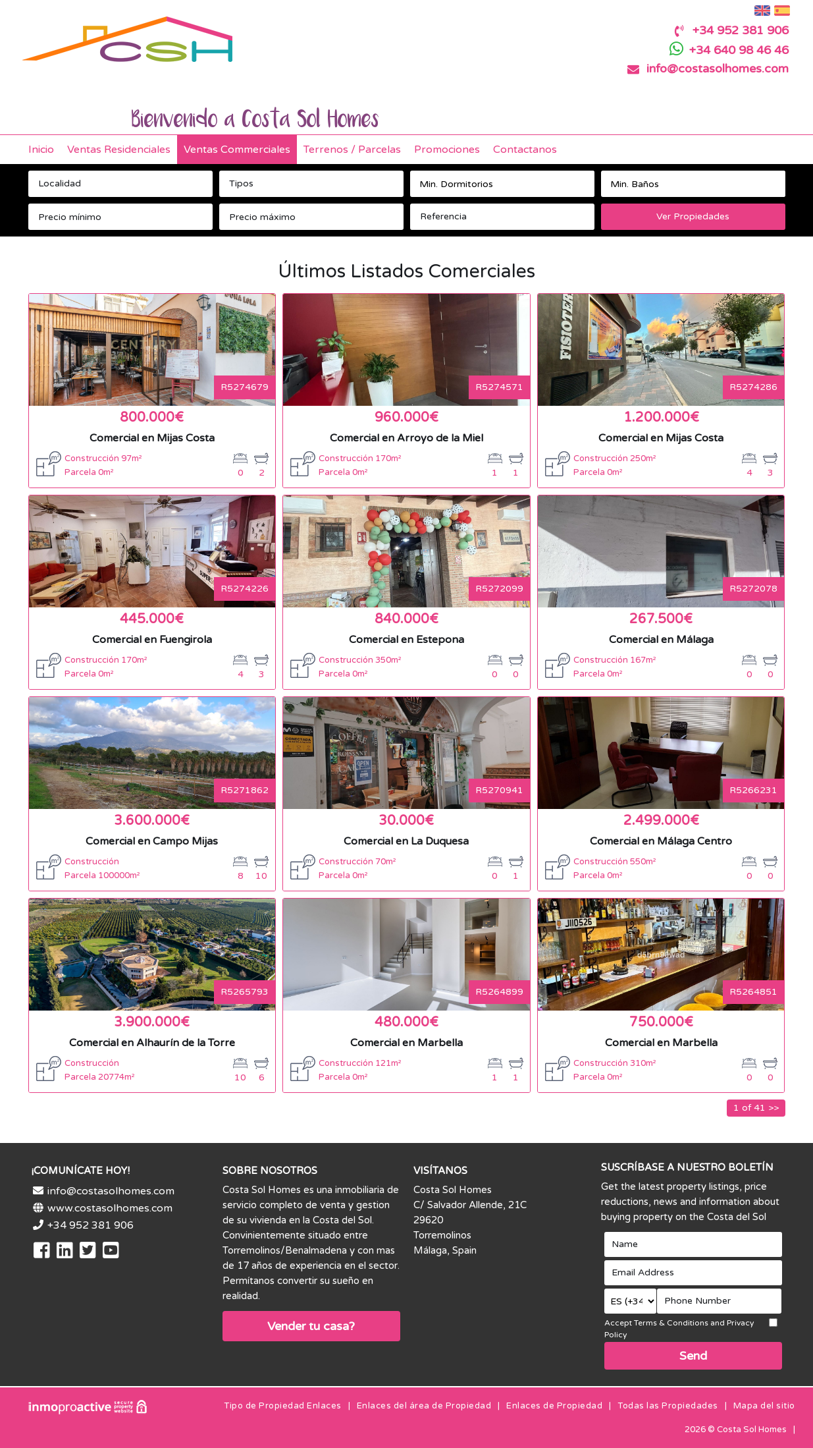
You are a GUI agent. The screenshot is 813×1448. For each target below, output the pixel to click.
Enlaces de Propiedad (554, 1406)
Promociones (447, 149)
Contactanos (525, 149)
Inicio (41, 149)
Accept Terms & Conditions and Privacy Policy (679, 1328)
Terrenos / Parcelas (352, 149)
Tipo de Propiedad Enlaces (283, 1406)
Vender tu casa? (311, 1326)
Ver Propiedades (692, 216)
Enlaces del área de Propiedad (424, 1406)
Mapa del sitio (764, 1406)
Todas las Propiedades (667, 1406)
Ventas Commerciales (237, 149)
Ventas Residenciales (118, 149)
